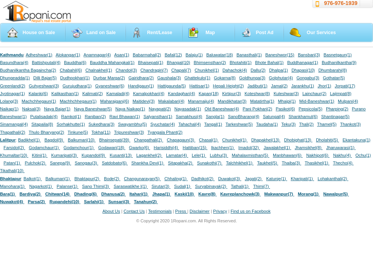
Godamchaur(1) (44, 147)
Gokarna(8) (225, 78)
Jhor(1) (324, 86)
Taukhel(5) (267, 163)
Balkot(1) (33, 178)
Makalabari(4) (171, 101)
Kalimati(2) (92, 93)
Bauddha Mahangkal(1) (112, 62)
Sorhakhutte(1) (71, 124)
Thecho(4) (343, 163)
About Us (111, 211)
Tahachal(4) (189, 124)
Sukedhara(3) (101, 124)
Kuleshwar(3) (286, 93)
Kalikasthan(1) (65, 93)
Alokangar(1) (68, 55)
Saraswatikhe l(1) (131, 186)
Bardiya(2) (31, 194)
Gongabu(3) (307, 78)
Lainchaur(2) (314, 93)
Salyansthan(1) (157, 116)
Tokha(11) (101, 132)
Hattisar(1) (199, 86)
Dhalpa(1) (278, 70)
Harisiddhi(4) (166, 147)
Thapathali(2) (12, 132)
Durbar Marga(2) (109, 78)
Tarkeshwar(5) (239, 124)
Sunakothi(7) (210, 163)
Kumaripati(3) (64, 155)
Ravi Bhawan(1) (124, 116)
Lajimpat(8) (341, 93)
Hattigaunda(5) (172, 86)
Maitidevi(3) (143, 101)
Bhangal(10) (178, 62)
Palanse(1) (67, 186)
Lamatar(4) (177, 155)
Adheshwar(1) (39, 55)
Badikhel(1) (29, 140)
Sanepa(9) (60, 163)
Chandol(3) (126, 70)
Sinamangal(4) (14, 124)
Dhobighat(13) (298, 140)
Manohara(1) (13, 186)
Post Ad (265, 32)
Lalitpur (8, 140)
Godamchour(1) (79, 147)
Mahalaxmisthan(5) (250, 155)
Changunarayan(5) (142, 178)
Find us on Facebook (250, 211)
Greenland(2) (12, 86)
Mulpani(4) (348, 101)
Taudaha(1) (267, 124)
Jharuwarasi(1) (341, 147)
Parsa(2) (37, 201)
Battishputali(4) (46, 62)
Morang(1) (308, 194)
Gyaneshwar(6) (109, 86)
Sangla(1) (215, 116)
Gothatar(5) (334, 78)
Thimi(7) (261, 186)
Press (181, 211)
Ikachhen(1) (223, 147)
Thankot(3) (350, 124)
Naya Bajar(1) (57, 109)
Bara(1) (8, 194)
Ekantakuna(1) (357, 140)
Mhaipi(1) (287, 101)
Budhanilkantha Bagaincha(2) (28, 70)
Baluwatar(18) (219, 55)
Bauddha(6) (75, 62)
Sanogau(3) (86, 163)
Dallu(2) (258, 70)
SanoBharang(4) (243, 116)
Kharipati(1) (302, 178)
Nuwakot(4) (12, 201)
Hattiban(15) (195, 147)
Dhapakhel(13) (266, 140)
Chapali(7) (181, 70)
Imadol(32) (249, 147)
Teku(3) (288, 124)
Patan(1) (12, 163)
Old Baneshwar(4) (222, 109)
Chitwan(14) (58, 194)
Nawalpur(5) (336, 194)
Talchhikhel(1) (240, 163)
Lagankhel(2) (149, 155)
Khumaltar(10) (14, 155)
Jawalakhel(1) (277, 147)
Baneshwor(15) (279, 55)
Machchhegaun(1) (39, 101)
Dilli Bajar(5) (45, 78)
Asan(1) (121, 55)
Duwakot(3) (229, 178)
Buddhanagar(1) (302, 62)
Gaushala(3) (169, 78)
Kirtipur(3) (231, 93)
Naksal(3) (31, 109)
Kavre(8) (208, 194)
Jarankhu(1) (302, 86)
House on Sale (39, 32)
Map (210, 32)
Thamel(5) (327, 124)
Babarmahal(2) (147, 55)
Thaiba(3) (291, 163)
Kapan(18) (208, 93)
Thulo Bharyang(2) (46, 132)
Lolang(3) (9, 101)
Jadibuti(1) (257, 86)
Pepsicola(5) (310, 109)
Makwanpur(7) (279, 194)
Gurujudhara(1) (77, 86)
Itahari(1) (138, 194)
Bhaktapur (10, 178)
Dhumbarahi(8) (332, 70)
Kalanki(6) (38, 93)
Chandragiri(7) (154, 70)
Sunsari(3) (119, 201)
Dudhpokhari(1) (75, 78)
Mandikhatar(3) (232, 101)
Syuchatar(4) (162, 124)
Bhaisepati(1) (150, 62)
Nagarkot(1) (41, 186)
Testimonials (160, 211)
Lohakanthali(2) (333, 178)
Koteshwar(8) (257, 93)
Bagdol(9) (54, 140)
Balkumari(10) (82, 140)
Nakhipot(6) (317, 155)
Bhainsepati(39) (114, 140)
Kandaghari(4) (181, 93)
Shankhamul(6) (303, 116)
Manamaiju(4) (201, 101)
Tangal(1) (213, 124)
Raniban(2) (95, 116)
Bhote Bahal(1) (269, 62)
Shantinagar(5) (335, 116)
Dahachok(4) (235, 70)
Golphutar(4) (281, 78)
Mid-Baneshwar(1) (316, 101)
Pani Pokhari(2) (257, 109)
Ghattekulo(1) (197, 78)
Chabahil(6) (71, 70)
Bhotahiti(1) (240, 62)
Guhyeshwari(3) (44, 86)
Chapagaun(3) (181, 140)
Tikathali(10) (12, 170)
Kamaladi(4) (117, 93)
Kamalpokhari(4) (149, 93)
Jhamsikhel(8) (309, 147)
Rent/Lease (159, 32)
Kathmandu (12, 55)
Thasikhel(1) (317, 163)
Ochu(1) (363, 155)
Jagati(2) (254, 178)
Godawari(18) (111, 147)
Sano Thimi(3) (96, 186)
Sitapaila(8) (42, 124)
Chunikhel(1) (207, 70)
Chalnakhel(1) (98, 70)
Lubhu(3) (219, 155)
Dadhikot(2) (203, 178)
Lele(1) (199, 155)
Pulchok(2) (36, 163)
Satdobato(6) (115, 163)
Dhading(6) (86, 194)
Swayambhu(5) (132, 124)
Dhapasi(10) (303, 70)
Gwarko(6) (139, 147)
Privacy (220, 211)
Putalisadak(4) (44, 116)
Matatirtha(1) (262, 101)
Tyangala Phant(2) (165, 132)
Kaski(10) (184, 194)
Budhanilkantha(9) (339, 62)
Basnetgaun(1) (338, 55)
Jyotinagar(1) (12, 93)
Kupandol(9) (93, 155)
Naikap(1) (9, 109)
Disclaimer (200, 211)
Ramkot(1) (71, 116)
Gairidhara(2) (141, 78)
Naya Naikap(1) (130, 109)
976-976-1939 (340, 3)
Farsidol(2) (14, 147)
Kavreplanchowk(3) (240, 194)
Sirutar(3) (161, 186)
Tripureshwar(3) (129, 132)
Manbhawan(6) (288, 155)
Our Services (321, 32)
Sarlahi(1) (94, 201)
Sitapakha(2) (181, 163)
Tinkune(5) (78, 132)
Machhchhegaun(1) (78, 101)
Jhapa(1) (161, 194)
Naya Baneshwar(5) (93, 109)
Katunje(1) (276, 178)
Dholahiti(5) (327, 140)
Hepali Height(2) (228, 86)
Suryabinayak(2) (211, 186)
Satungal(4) (274, 116)
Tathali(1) (240, 186)
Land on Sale (101, 32)
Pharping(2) (337, 109)
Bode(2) (112, 178)
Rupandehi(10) (64, 201)
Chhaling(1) (176, 178)
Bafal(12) (173, 55)
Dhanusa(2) (113, 194)
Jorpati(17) (345, 86)
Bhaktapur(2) (88, 178)
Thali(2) (306, 124)
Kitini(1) (39, 155)
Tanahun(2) (146, 201)
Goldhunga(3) (252, 78)
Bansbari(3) (309, 55)
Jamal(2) (279, 86)
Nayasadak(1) (187, 109)
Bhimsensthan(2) (210, 62)
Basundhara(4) (14, 62)
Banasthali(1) (249, 55)
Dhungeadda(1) (15, 78)
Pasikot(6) (285, 109)
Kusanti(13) (121, 155)
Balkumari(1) (58, 178)
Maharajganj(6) (114, 101)
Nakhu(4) (342, 155)
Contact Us (134, 211)
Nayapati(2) (160, 109)
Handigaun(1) (141, 86)
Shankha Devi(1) (147, 163)
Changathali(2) (148, 140)
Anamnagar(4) (97, 55)
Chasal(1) (209, 140)
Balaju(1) (194, 55)
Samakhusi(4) (189, 116)
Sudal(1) (182, 186)
